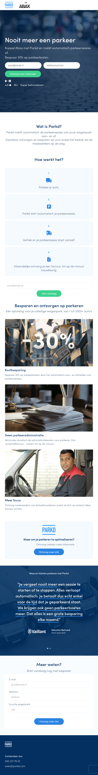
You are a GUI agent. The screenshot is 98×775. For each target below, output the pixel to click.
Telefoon (13, 692)
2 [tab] (50, 648)
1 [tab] (47, 648)
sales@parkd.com (15, 766)
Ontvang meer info (49, 552)
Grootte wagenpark (19, 704)
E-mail (12, 679)
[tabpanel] (49, 610)
